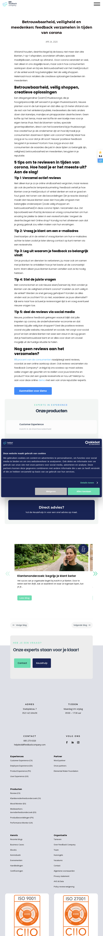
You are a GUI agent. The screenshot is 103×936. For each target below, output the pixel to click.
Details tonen (87, 482)
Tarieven (57, 839)
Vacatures (58, 860)
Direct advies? (51, 507)
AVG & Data (59, 881)
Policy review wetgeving (64, 886)
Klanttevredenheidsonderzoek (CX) (25, 798)
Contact (22, 663)
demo (41, 380)
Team (56, 850)
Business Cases (17, 844)
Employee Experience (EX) (21, 765)
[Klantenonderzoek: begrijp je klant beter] (51, 557)
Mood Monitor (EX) (18, 803)
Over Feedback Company (65, 844)
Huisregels (58, 855)
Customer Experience (31, 424)
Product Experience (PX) (20, 771)
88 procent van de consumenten (32, 359)
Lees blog (24, 597)
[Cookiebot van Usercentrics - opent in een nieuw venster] (87, 443)
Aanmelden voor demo (33, 390)
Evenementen (16, 860)
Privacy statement (61, 876)
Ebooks (13, 850)
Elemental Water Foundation (66, 771)
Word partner (59, 760)
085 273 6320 (29, 740)
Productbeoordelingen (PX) (21, 817)
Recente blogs (16, 839)
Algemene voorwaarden (64, 871)
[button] (95, 574)
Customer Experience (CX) (21, 760)
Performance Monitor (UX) (21, 822)
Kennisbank (15, 855)
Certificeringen (16, 871)
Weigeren (51, 491)
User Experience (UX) (19, 776)
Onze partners (60, 765)
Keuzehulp (41, 663)
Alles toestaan (84, 491)
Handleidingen (16, 865)
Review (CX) (15, 793)
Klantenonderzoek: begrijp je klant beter (46, 576)
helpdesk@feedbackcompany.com (30, 744)
